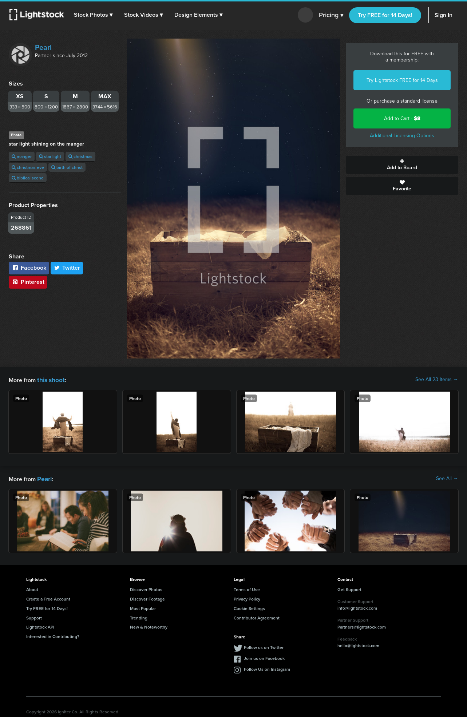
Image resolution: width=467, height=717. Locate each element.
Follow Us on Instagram (267, 668)
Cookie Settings (249, 607)
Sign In (443, 15)
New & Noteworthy (148, 625)
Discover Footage (147, 597)
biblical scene (28, 178)
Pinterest (28, 282)
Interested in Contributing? (52, 635)
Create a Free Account (48, 597)
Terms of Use (247, 588)
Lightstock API (40, 625)
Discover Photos (146, 588)
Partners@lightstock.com (361, 625)
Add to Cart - (402, 118)
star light (50, 156)
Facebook (29, 268)
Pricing (331, 15)
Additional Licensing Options (402, 135)
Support (34, 616)
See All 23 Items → (436, 379)
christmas (80, 156)
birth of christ (67, 167)
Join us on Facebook (264, 657)
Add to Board (402, 165)
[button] (94, 14)
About (32, 588)
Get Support (349, 588)
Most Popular (143, 607)
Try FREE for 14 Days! (385, 15)
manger (22, 156)
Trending (138, 616)
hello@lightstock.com (358, 644)
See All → (447, 478)
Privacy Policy (247, 597)
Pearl (43, 47)
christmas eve (28, 167)
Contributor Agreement (257, 616)
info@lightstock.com (357, 606)
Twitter (67, 268)
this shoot (50, 379)
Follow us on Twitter (264, 646)
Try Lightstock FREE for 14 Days (402, 80)
